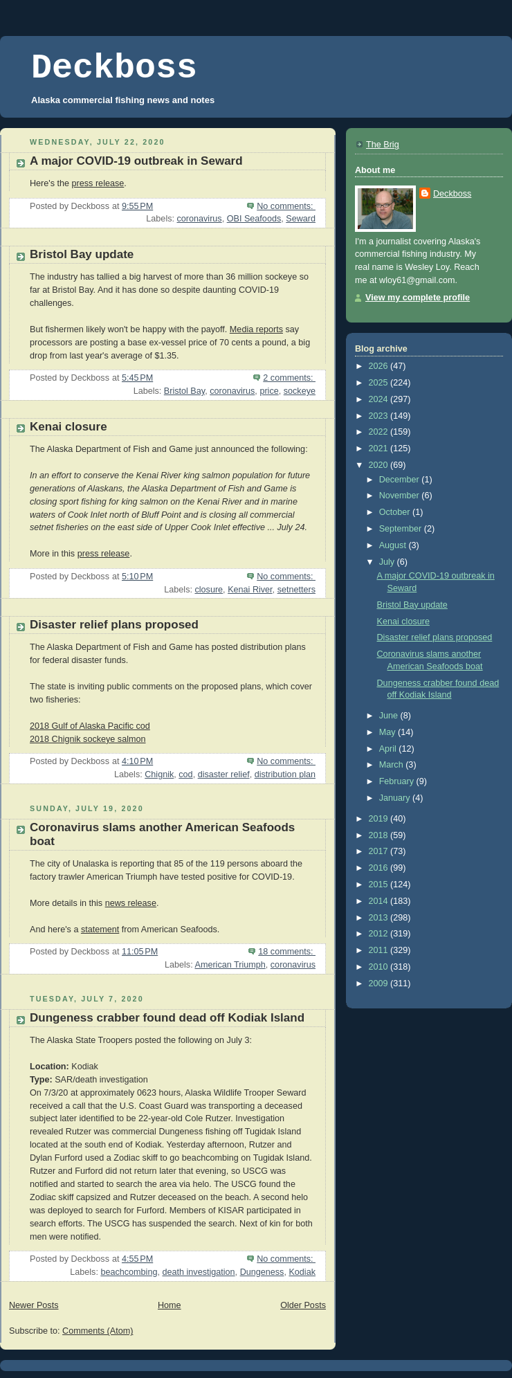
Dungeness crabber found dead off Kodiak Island (167, 1017)
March (392, 765)
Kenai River (250, 590)
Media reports (256, 329)
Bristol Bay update (82, 254)
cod (185, 774)
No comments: (286, 206)
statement (100, 929)
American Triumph (229, 965)
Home (169, 1305)
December (400, 479)
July (388, 562)
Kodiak (302, 1272)
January (395, 798)
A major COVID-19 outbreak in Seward (136, 160)
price (268, 391)
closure (208, 590)
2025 (380, 383)
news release (130, 903)
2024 (380, 399)
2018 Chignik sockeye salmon (88, 739)
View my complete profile (417, 297)
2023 (380, 416)
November (400, 495)
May (388, 732)
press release (98, 183)
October (395, 512)
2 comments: (289, 378)
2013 (380, 918)
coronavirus (199, 219)
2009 (380, 983)
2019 (380, 819)
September (401, 529)
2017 (380, 851)
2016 (380, 868)
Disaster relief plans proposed (114, 624)
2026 (380, 366)
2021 (380, 448)
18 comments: (287, 952)
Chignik (159, 774)
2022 (380, 432)
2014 (380, 901)
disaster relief (224, 774)
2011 (380, 950)
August (394, 545)
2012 (380, 934)
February (398, 781)
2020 (380, 465)
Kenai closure (68, 426)
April (389, 749)
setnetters (296, 590)
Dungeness (262, 1272)
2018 (380, 835)
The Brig (382, 144)
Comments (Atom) (97, 1331)
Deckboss (114, 68)
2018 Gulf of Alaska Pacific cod (90, 726)
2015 (380, 884)
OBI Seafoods (254, 219)
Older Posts (303, 1305)
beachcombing (128, 1272)
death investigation (198, 1272)
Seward (301, 219)
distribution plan (285, 774)
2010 (380, 967)
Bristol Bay (184, 391)
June (390, 715)
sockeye (300, 391)
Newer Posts (33, 1305)
